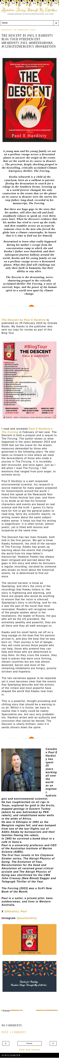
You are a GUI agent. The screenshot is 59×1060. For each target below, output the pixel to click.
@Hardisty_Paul (15, 911)
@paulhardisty (27, 918)
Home (30, 1043)
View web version (29, 1049)
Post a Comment (14, 1032)
